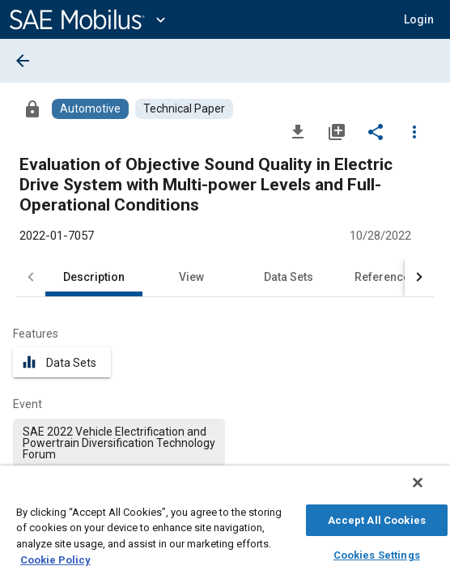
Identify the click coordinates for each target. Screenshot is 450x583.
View (191, 276)
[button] (418, 19)
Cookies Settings (376, 553)
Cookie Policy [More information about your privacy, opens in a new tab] (55, 557)
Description (94, 276)
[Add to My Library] (337, 131)
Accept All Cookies (377, 518)
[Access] (32, 108)
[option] (119, 443)
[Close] (429, 491)
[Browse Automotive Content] (90, 109)
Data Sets (288, 276)
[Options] (414, 131)
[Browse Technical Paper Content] (184, 109)
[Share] (375, 131)
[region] (225, 528)
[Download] (298, 131)
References (385, 276)
